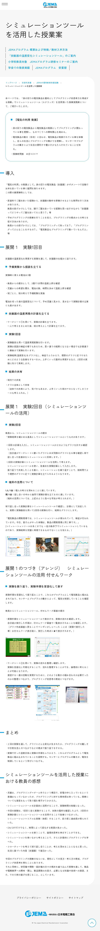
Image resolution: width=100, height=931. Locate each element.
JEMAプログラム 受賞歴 (51, 68)
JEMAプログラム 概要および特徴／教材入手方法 (38, 50)
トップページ (11, 82)
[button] (5, 3)
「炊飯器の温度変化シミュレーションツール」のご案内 (42, 56)
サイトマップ (76, 897)
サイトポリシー (55, 897)
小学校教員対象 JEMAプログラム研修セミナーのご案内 (43, 62)
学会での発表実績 (19, 68)
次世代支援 (27, 82)
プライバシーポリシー (29, 897)
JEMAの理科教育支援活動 (47, 82)
